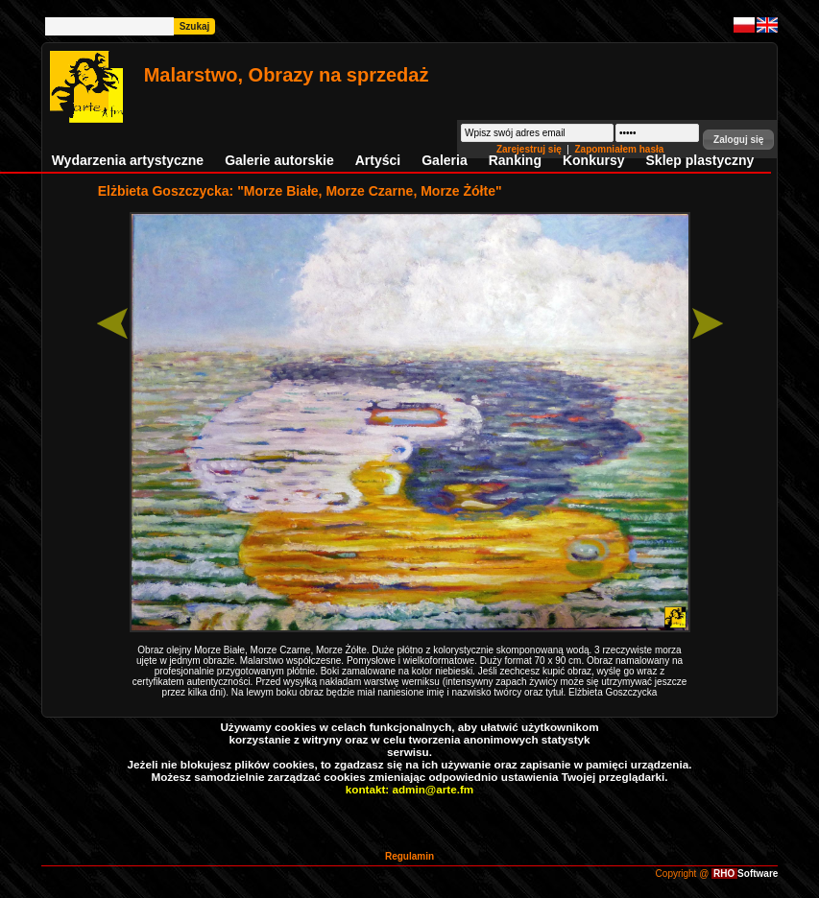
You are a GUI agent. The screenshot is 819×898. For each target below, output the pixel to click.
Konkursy (594, 160)
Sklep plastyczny (700, 160)
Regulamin (409, 856)
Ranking (515, 160)
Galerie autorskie (279, 160)
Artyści (377, 160)
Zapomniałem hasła (618, 149)
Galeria (444, 160)
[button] (738, 140)
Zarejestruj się (530, 149)
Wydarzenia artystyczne (128, 160)
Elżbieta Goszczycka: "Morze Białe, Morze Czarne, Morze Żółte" (300, 191)
